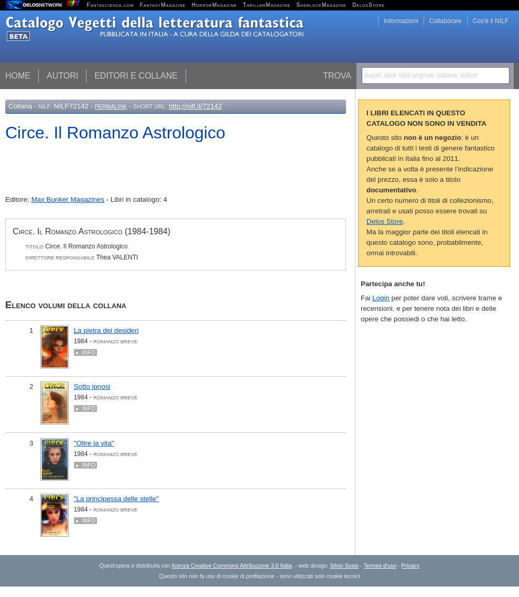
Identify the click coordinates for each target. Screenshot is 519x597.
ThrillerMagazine (266, 5)
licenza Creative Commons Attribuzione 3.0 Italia (232, 565)
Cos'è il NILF (491, 21)
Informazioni (401, 21)
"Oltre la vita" (94, 443)
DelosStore (368, 5)
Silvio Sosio (344, 565)
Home (17, 75)
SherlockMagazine (321, 5)
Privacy (411, 565)
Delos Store (384, 221)
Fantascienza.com (110, 5)
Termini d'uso (380, 565)
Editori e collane (136, 75)
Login (381, 298)
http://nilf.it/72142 (195, 106)
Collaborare (445, 21)
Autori (62, 75)
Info (88, 352)
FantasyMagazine (163, 5)
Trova (337, 75)
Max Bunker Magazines (67, 199)
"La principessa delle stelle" (116, 499)
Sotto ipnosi (92, 386)
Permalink (111, 106)
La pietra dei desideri (106, 330)
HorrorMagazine (214, 5)
